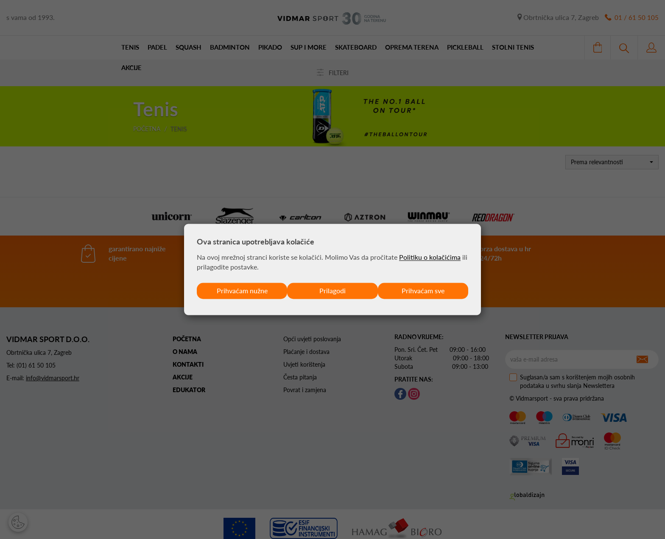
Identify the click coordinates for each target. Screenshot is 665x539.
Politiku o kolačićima (430, 257)
